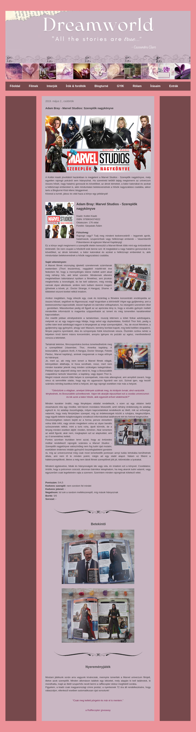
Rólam (137, 86)
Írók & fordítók (76, 86)
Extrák (173, 86)
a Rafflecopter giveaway (98, 710)
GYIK (120, 86)
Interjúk (52, 86)
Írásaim (155, 86)
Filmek (33, 86)
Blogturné (101, 86)
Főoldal (15, 86)
